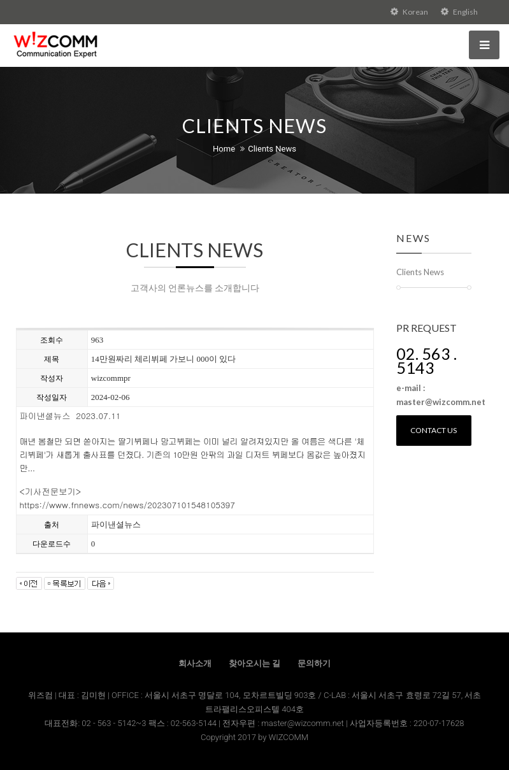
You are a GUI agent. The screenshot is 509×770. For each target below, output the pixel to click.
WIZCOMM (288, 737)
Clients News (272, 148)
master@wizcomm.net (303, 723)
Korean (409, 12)
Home (224, 148)
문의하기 (314, 663)
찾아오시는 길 (254, 663)
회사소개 (194, 663)
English (459, 12)
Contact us (433, 430)
